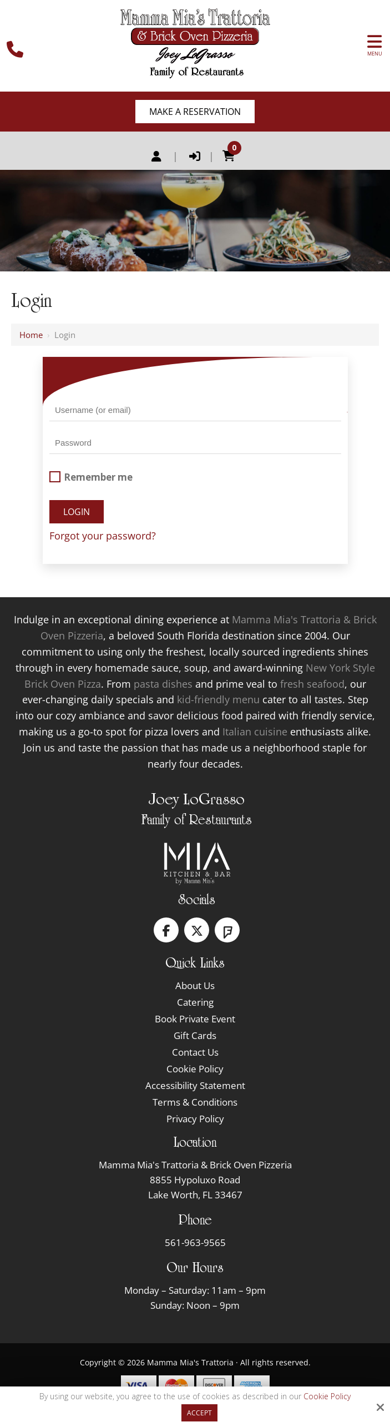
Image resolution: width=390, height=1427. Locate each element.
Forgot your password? (102, 535)
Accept (199, 1413)
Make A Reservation (195, 111)
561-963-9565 (195, 1242)
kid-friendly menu (218, 699)
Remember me (91, 477)
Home (31, 334)
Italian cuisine (254, 731)
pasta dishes (163, 683)
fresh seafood (312, 683)
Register (156, 156)
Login (194, 156)
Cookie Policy (327, 1396)
